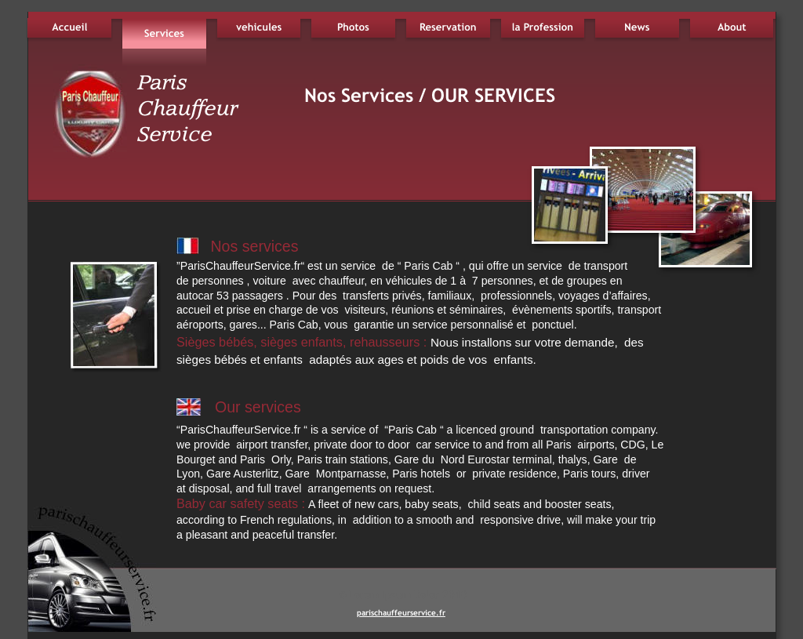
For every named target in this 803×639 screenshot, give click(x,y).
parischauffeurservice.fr (401, 612)
